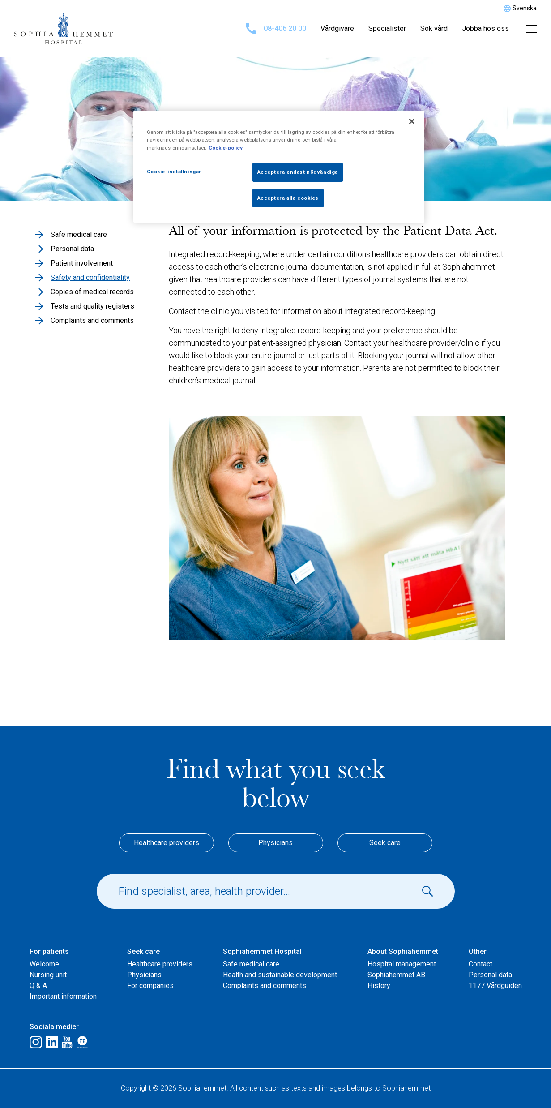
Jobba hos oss (485, 28)
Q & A (38, 985)
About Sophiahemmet (402, 951)
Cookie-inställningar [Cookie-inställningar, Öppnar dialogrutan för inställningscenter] (174, 171)
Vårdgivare (337, 28)
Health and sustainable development (280, 975)
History (378, 985)
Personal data (490, 975)
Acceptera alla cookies (288, 198)
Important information (63, 996)
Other (478, 951)
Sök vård (434, 28)
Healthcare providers (166, 842)
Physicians (275, 842)
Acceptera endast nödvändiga (297, 172)
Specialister (387, 28)
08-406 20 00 (276, 28)
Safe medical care (251, 964)
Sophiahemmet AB (396, 975)
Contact (480, 964)
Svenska (525, 8)
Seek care (385, 842)
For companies (150, 985)
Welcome (44, 964)
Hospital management (401, 964)
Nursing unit (48, 975)
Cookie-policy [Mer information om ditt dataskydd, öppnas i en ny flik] (226, 148)
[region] (278, 167)
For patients (49, 951)
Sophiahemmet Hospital (262, 951)
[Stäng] (412, 121)
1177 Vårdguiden (495, 985)
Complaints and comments (264, 985)
